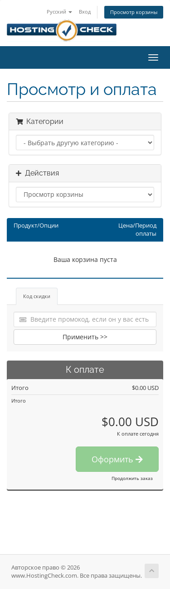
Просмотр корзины (133, 12)
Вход (85, 11)
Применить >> (85, 336)
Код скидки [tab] (36, 296)
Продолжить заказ (132, 478)
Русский (59, 11)
